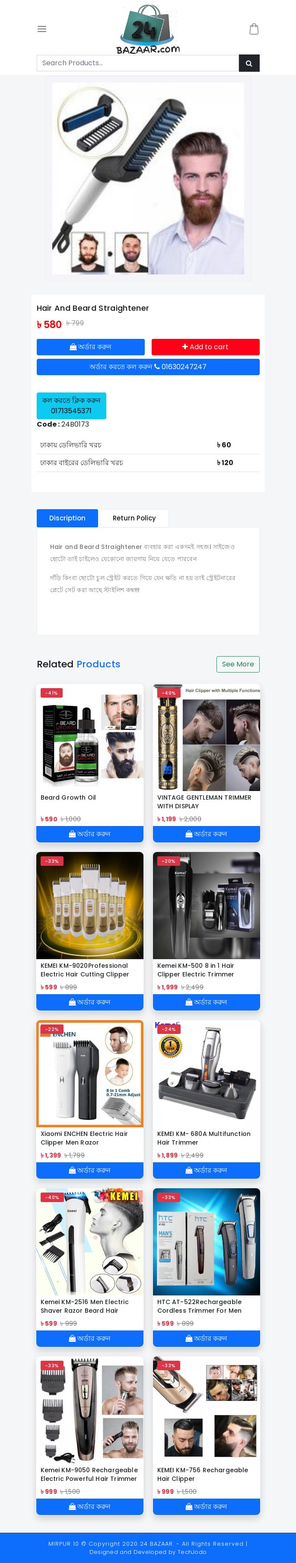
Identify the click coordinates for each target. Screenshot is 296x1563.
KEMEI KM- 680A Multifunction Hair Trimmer (204, 1138)
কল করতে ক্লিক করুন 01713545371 (71, 406)
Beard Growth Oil (68, 797)
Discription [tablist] (67, 518)
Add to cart (205, 347)
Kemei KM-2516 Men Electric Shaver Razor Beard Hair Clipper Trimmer (85, 1306)
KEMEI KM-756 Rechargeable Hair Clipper (202, 1474)
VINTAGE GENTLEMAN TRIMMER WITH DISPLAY (204, 801)
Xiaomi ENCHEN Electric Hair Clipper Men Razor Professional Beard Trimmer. (86, 1138)
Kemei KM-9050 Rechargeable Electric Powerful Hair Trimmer (89, 1474)
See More (238, 664)
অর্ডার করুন (90, 347)
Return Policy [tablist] (134, 518)
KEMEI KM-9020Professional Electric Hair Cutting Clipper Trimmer (85, 970)
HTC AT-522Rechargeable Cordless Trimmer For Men (199, 1306)
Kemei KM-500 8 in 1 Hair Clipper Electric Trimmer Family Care (196, 970)
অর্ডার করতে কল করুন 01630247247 (148, 367)
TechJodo (192, 1552)
